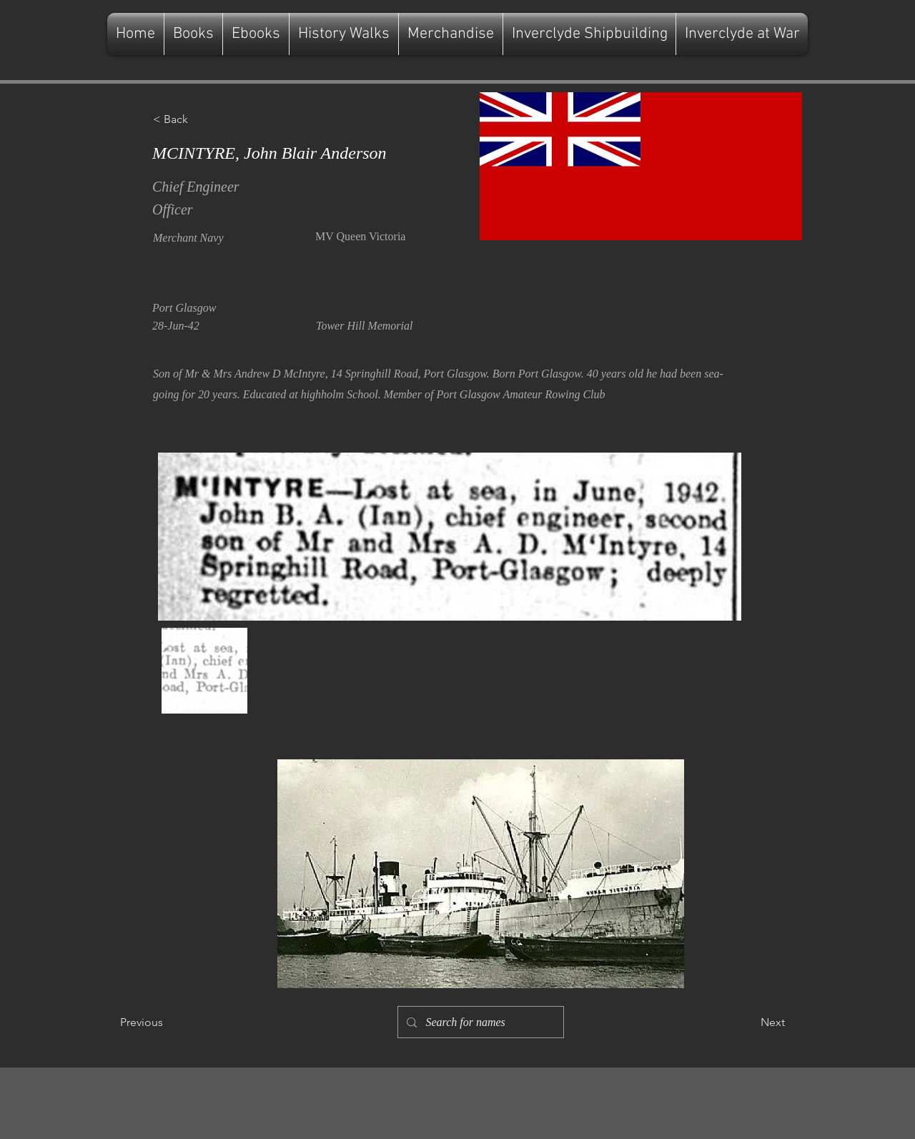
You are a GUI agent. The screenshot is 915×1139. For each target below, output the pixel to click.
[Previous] (167, 1022)
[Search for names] (479, 1022)
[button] (200, 119)
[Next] (749, 1022)
